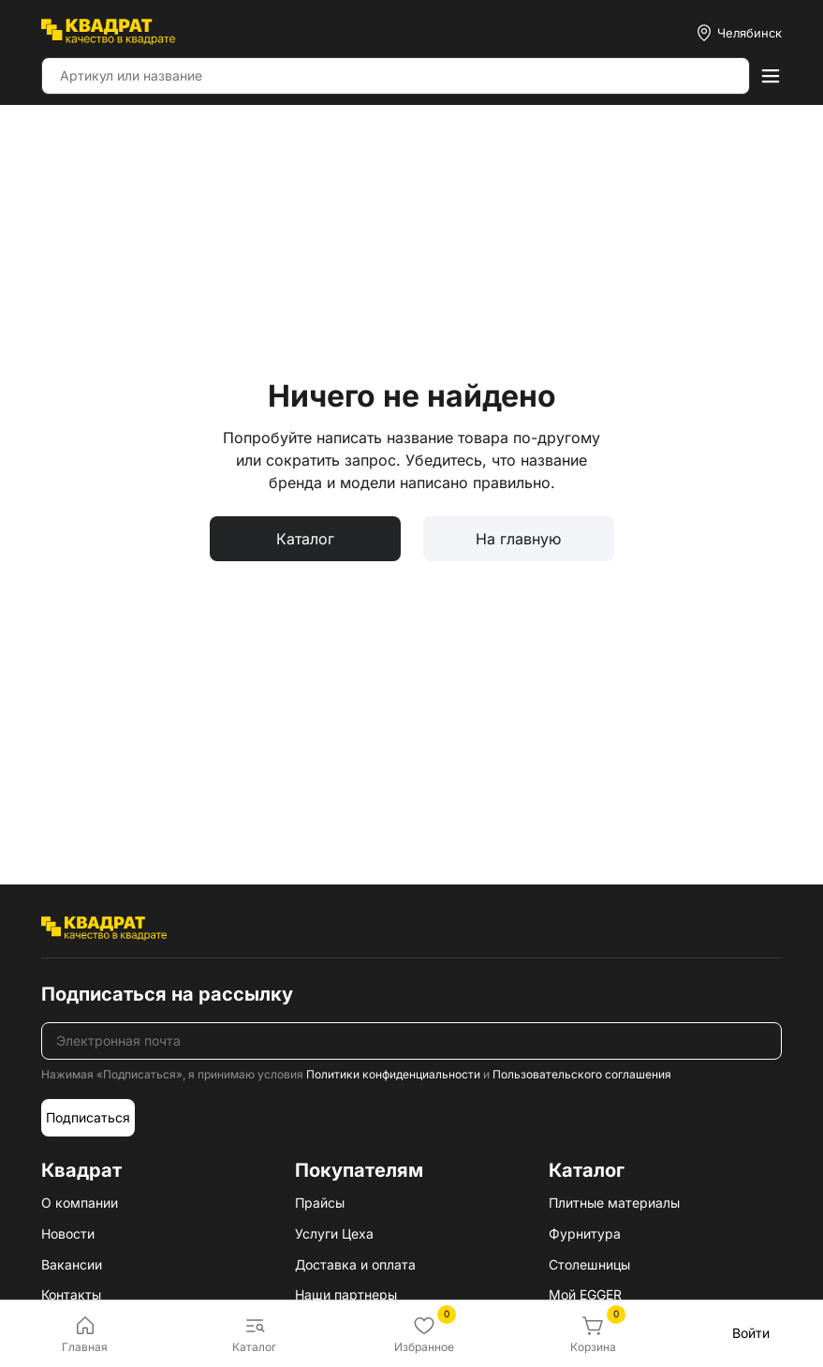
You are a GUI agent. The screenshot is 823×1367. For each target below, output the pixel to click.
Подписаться (88, 1117)
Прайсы (320, 1203)
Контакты (71, 1294)
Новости (68, 1233)
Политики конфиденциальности (393, 1074)
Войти (751, 1333)
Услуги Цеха (334, 1233)
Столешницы (589, 1264)
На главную (518, 538)
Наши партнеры (346, 1294)
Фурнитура (585, 1233)
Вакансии (71, 1264)
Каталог (305, 538)
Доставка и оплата (355, 1264)
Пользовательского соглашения (581, 1074)
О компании (79, 1203)
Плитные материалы (614, 1203)
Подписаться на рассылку (167, 994)
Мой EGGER (585, 1294)
